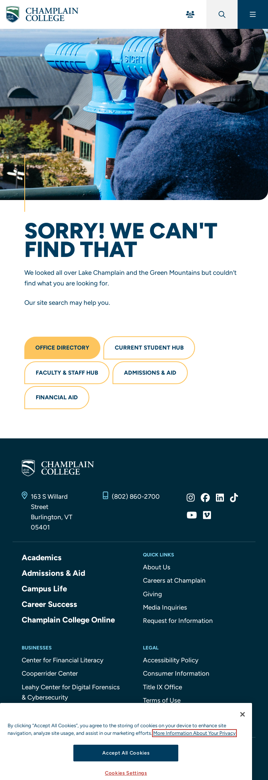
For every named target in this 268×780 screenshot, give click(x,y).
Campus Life (44, 588)
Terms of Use (162, 700)
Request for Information (178, 620)
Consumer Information (176, 673)
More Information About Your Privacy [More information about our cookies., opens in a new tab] (194, 739)
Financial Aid (57, 397)
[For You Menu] (190, 14)
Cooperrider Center (50, 673)
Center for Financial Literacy (62, 660)
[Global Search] (222, 14)
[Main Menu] (253, 14)
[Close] (242, 720)
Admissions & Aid (150, 372)
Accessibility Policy (170, 660)
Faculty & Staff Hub (67, 372)
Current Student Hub (149, 347)
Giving (152, 594)
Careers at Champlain (174, 580)
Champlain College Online (68, 619)
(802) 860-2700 (136, 496)
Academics (42, 557)
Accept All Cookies (125, 759)
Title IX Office (162, 687)
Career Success (49, 604)
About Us (156, 567)
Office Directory (62, 347)
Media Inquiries (165, 607)
